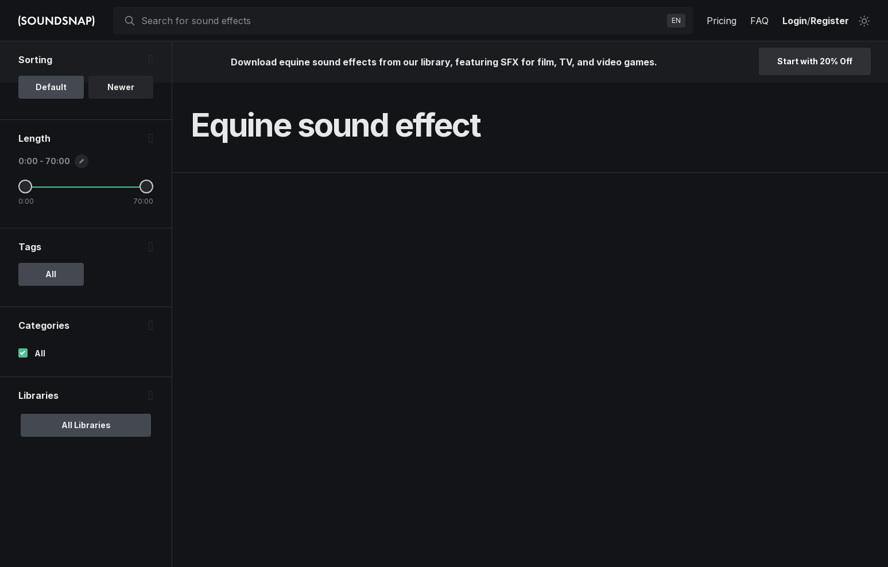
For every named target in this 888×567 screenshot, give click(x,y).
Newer (120, 87)
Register (830, 20)
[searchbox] (401, 21)
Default (51, 87)
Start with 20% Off (814, 61)
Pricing (721, 20)
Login (794, 20)
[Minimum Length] (25, 186)
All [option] (50, 274)
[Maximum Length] (146, 186)
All (39, 353)
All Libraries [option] (86, 425)
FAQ (759, 20)
